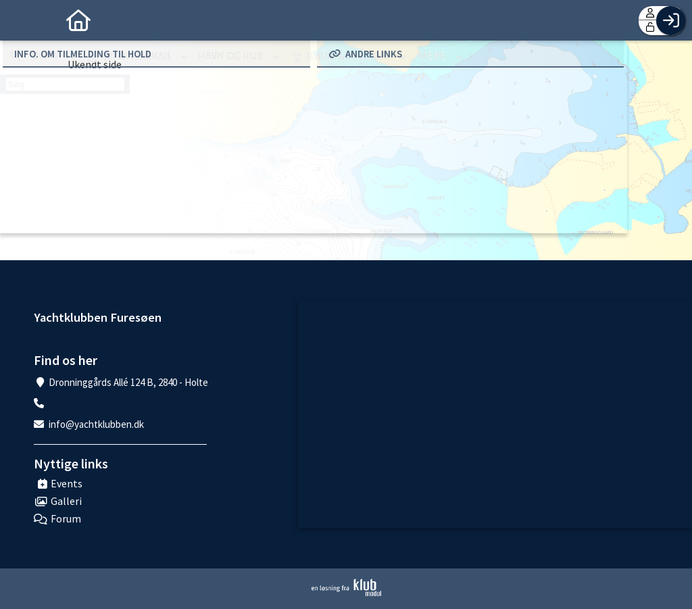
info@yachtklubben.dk (96, 424)
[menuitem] (20, 20)
